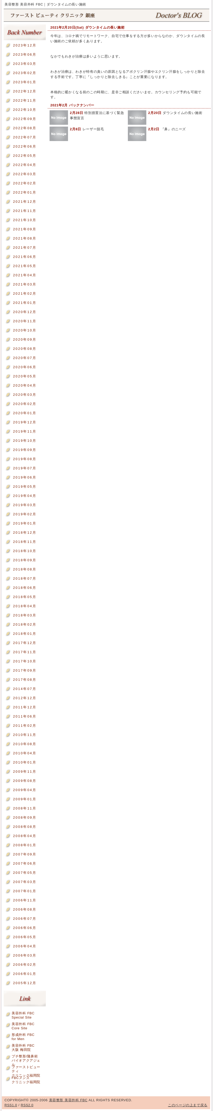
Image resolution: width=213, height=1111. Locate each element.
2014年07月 (24, 689)
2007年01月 (24, 891)
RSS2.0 (27, 1105)
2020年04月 (24, 385)
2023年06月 (24, 54)
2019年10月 (24, 441)
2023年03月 (24, 64)
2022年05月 (24, 156)
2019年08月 (24, 459)
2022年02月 (24, 183)
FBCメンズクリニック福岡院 (26, 1079)
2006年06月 (24, 928)
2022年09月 (24, 119)
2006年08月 (24, 909)
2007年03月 (24, 882)
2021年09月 (24, 229)
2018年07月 (24, 578)
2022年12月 (24, 91)
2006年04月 (24, 946)
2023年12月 (24, 45)
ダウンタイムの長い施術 (175, 113)
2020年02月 (24, 404)
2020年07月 (24, 358)
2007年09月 (24, 854)
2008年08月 (24, 827)
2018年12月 (24, 532)
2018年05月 (24, 597)
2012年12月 (24, 698)
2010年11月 (24, 735)
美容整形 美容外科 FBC (106, 16)
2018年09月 (24, 560)
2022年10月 (24, 110)
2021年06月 (24, 257)
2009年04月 (24, 790)
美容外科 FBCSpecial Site (23, 1014)
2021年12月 (24, 202)
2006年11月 (24, 900)
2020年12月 (24, 312)
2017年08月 (24, 680)
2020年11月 (24, 321)
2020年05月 (24, 376)
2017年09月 (24, 670)
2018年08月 (24, 569)
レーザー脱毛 (87, 129)
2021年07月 (24, 248)
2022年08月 (24, 128)
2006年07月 (24, 919)
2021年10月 (24, 220)
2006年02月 (24, 965)
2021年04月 (24, 275)
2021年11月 (24, 211)
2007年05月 (24, 873)
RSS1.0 (10, 1105)
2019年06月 (24, 477)
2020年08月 (24, 349)
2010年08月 (24, 744)
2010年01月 (24, 762)
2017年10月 (24, 661)
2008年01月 (24, 845)
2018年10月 (24, 551)
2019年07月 (24, 468)
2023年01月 (24, 82)
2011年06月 (24, 716)
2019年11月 (24, 431)
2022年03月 (24, 174)
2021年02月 (24, 293)
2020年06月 (24, 367)
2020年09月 (24, 339)
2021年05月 (24, 266)
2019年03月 (24, 505)
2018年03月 (24, 615)
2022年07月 (24, 137)
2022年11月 (24, 100)
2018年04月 (24, 606)
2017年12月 (24, 643)
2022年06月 (24, 146)
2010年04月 (24, 753)
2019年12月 (24, 422)
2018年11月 (24, 542)
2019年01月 (24, 523)
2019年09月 (24, 450)
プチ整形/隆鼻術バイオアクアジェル (26, 1057)
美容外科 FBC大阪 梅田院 (23, 1046)
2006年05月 (24, 937)
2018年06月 (24, 588)
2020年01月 (24, 413)
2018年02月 (24, 624)
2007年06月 (24, 863)
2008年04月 (24, 836)
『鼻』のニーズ (167, 129)
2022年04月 (24, 165)
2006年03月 (24, 955)
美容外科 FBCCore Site (23, 1025)
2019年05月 (24, 487)
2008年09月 (24, 817)
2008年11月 (24, 808)
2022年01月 (24, 192)
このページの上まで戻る (187, 1105)
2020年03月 (24, 395)
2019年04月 (24, 496)
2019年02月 (24, 514)
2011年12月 (24, 707)
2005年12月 (24, 983)
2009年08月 (24, 781)
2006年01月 (24, 974)
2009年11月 (24, 771)
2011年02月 (24, 726)
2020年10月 (24, 330)
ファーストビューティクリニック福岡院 (26, 1068)
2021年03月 (24, 284)
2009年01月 (24, 799)
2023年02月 (24, 73)
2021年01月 (24, 303)
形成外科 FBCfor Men (23, 1036)
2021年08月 (24, 238)
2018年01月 (24, 634)
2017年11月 (24, 652)
